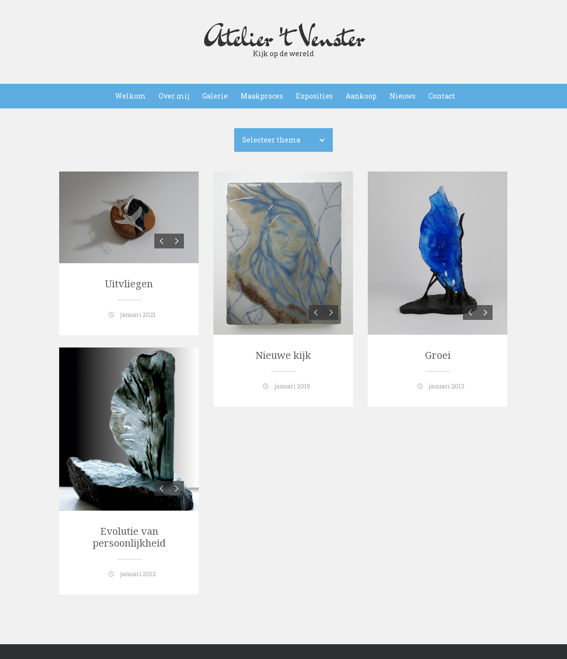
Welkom (130, 96)
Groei (438, 355)
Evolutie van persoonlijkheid (129, 537)
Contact (441, 96)
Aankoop (361, 96)
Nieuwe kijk (283, 355)
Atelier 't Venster (283, 37)
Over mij (174, 96)
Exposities (314, 96)
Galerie (215, 96)
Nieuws (403, 96)
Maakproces (262, 96)
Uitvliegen (129, 284)
